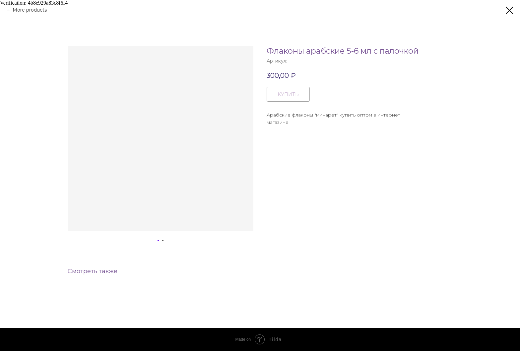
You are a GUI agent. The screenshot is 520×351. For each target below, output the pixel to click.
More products (30, 10)
